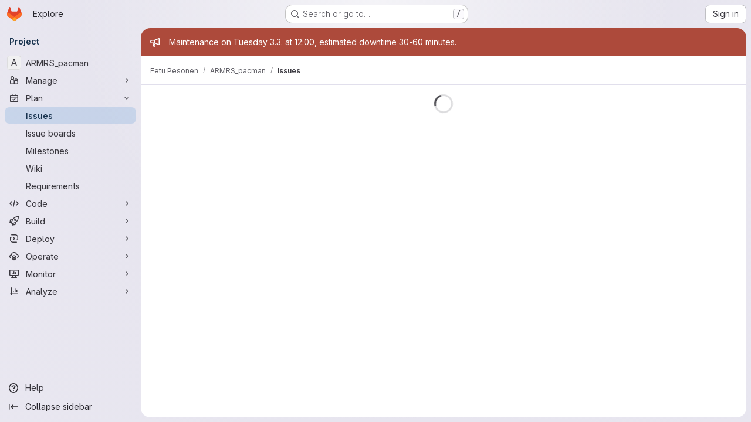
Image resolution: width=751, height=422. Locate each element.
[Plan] (70, 98)
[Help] (70, 388)
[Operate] (70, 256)
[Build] (70, 221)
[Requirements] (70, 186)
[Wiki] (70, 168)
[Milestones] (70, 150)
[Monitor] (70, 274)
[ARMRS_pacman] (70, 63)
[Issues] (70, 115)
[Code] (70, 203)
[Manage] (70, 80)
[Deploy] (70, 238)
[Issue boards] (70, 133)
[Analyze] (70, 291)
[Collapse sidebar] (70, 407)
